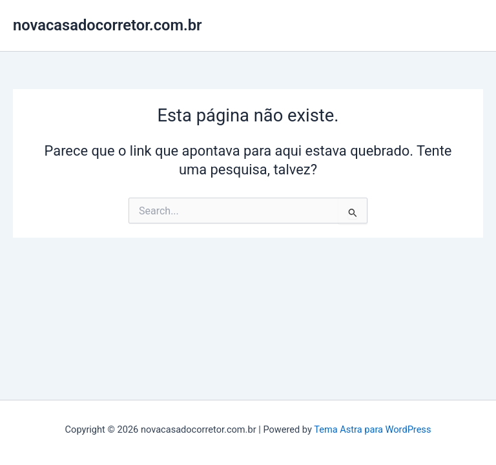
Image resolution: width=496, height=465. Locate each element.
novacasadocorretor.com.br (107, 25)
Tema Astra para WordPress (372, 429)
